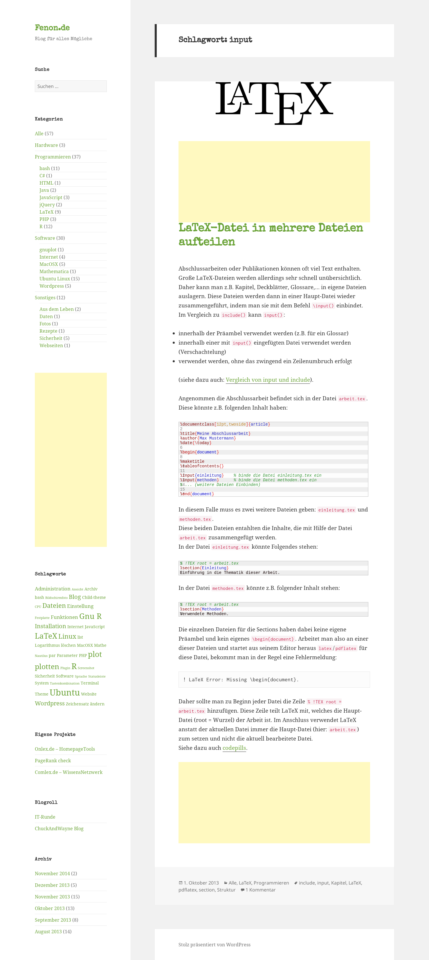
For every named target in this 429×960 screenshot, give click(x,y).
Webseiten (51, 345)
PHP (44, 219)
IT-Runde (45, 817)
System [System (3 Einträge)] (42, 682)
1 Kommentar (261, 890)
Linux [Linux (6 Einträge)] (67, 636)
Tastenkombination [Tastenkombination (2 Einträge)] (65, 683)
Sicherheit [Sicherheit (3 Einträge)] (45, 675)
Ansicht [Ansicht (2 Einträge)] (77, 589)
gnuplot (48, 249)
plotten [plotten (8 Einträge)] (47, 666)
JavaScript (50, 197)
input (323, 883)
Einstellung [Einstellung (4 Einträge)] (80, 606)
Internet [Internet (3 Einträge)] (75, 626)
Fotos (45, 323)
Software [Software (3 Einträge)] (65, 675)
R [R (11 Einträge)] (74, 665)
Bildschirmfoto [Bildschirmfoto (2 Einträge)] (56, 597)
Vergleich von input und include (268, 379)
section (207, 890)
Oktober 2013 (50, 908)
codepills (234, 748)
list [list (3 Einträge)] (80, 637)
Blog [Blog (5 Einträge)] (75, 596)
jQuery (47, 204)
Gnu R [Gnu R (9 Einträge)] (90, 615)
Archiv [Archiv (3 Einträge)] (91, 589)
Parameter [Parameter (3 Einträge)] (67, 655)
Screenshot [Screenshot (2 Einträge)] (86, 668)
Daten (46, 316)
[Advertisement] (71, 460)
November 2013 (52, 896)
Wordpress (51, 286)
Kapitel (338, 883)
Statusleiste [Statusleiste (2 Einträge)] (97, 676)
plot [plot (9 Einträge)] (95, 654)
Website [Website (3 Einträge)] (89, 693)
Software (45, 238)
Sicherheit (50, 338)
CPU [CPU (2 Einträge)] (38, 607)
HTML (46, 183)
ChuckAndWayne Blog (59, 828)
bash (44, 168)
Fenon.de (52, 29)
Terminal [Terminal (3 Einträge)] (90, 682)
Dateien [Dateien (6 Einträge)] (54, 605)
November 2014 (52, 873)
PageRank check (53, 760)
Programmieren (53, 157)
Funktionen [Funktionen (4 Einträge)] (64, 616)
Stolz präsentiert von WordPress (214, 944)
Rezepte (48, 331)
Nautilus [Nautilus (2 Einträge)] (41, 656)
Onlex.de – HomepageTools (65, 748)
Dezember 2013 (52, 885)
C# (42, 175)
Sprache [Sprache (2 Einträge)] (81, 676)
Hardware (46, 145)
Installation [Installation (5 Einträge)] (50, 626)
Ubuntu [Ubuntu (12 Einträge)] (65, 692)
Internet (48, 257)
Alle (39, 133)
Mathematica (54, 271)
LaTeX (46, 212)
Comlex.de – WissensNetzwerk (68, 772)
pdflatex (188, 890)
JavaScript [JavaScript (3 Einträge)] (95, 626)
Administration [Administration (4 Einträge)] (53, 588)
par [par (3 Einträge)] (52, 655)
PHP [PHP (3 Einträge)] (83, 655)
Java (44, 190)
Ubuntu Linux (54, 278)
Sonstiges (45, 297)
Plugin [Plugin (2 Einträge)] (65, 668)
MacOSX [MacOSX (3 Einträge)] (85, 645)
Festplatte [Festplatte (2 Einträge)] (42, 617)
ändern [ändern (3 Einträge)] (97, 703)
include (307, 883)
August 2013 (48, 931)
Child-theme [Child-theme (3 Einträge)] (94, 597)
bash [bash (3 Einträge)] (39, 597)
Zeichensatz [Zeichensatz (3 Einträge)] (77, 703)
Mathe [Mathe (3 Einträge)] (100, 645)
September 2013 (53, 919)
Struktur (226, 890)
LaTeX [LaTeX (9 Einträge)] (46, 636)
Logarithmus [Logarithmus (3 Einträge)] (47, 645)
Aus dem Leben (56, 309)
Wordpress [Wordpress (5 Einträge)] (50, 703)
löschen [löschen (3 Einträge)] (68, 645)
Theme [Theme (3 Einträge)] (41, 693)
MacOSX (48, 264)
